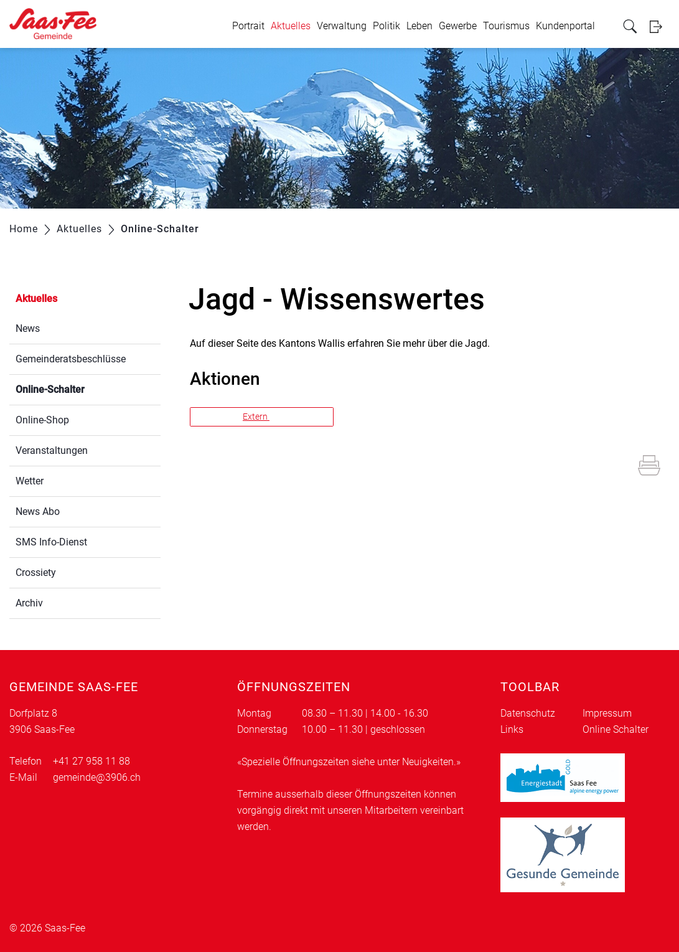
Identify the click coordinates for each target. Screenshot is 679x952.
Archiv (29, 603)
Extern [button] (256, 417)
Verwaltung (342, 26)
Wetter (30, 481)
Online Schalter (616, 729)
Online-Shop (42, 420)
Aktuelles (291, 26)
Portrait (248, 26)
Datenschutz (527, 713)
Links (511, 729)
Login (660, 26)
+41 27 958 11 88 (91, 761)
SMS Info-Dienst (51, 542)
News (28, 328)
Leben (419, 26)
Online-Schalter (80, 388)
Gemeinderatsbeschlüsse (71, 359)
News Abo (38, 511)
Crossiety (36, 572)
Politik (386, 26)
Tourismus (506, 26)
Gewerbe (458, 26)
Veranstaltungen (52, 450)
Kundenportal (565, 26)
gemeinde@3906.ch (97, 777)
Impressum (607, 713)
